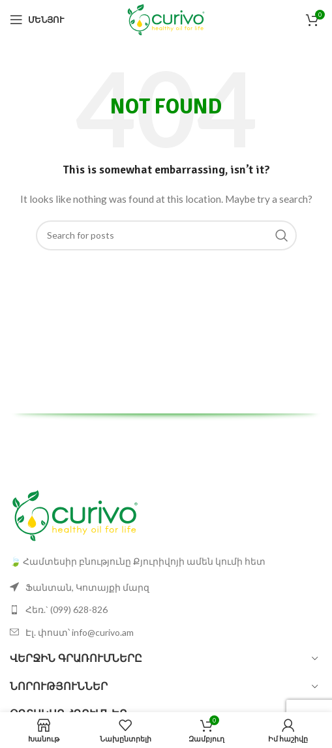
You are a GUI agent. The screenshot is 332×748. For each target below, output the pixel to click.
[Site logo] (166, 18)
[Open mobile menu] (36, 20)
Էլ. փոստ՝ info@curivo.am (79, 632)
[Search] (166, 235)
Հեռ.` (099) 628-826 (66, 609)
